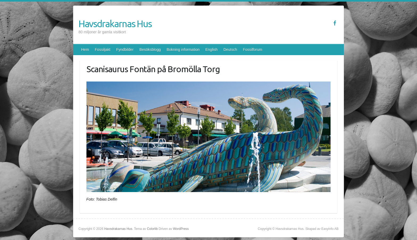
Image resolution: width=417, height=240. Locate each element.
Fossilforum (252, 49)
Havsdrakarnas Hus (115, 23)
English (211, 49)
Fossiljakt (102, 49)
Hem (85, 49)
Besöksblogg (150, 49)
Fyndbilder (125, 49)
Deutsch (230, 49)
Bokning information (182, 49)
